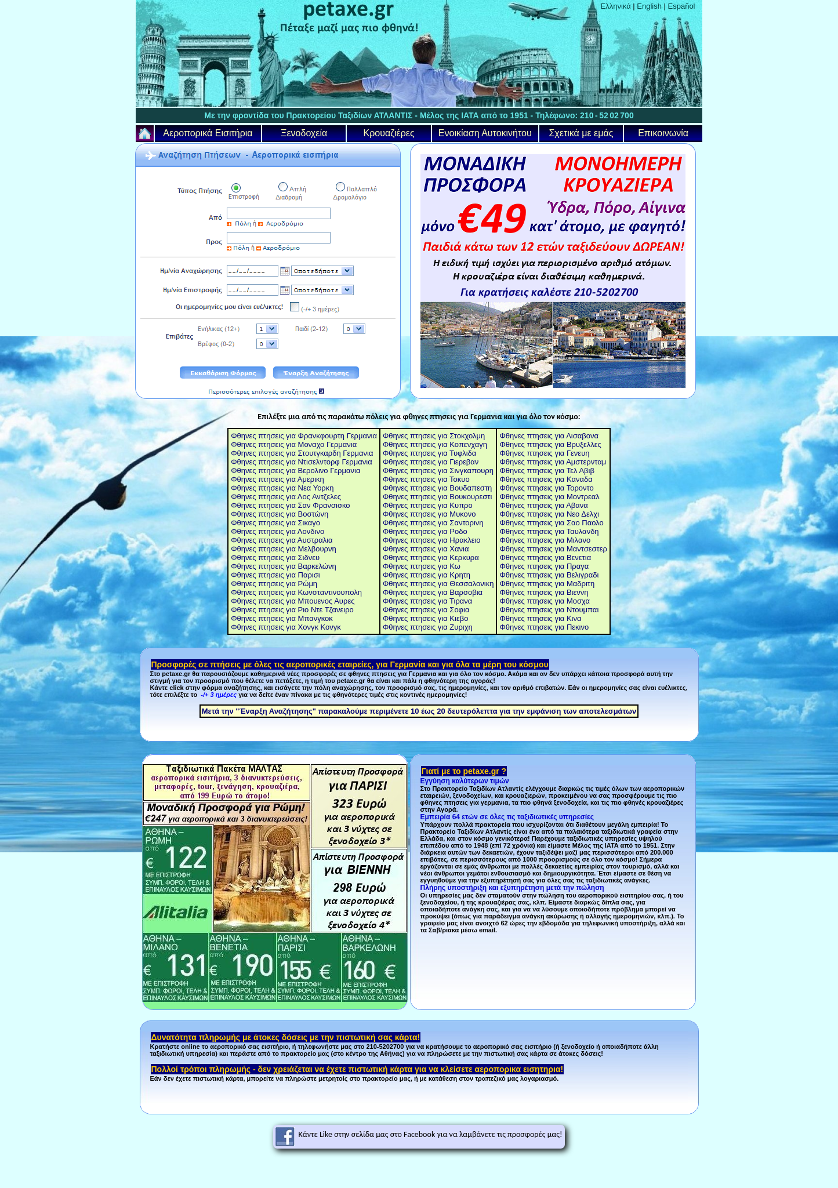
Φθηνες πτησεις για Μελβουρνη (283, 548)
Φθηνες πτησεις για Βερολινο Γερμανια (295, 470)
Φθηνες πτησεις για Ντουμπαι (548, 609)
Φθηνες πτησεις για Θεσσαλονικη (438, 583)
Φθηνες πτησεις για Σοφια (426, 609)
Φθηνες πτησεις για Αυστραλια (281, 540)
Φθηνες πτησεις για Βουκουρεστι (437, 496)
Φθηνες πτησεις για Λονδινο (277, 531)
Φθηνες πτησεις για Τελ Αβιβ (546, 470)
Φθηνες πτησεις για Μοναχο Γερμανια (294, 444)
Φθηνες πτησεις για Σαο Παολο (551, 522)
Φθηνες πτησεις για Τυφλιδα (429, 453)
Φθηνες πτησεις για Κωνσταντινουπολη (296, 592)
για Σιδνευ (302, 557)
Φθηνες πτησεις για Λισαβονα (548, 435)
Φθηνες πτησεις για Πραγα (544, 566)
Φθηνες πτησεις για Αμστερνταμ (552, 461)
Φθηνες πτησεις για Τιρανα (427, 601)
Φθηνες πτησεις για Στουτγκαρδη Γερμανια (302, 453)
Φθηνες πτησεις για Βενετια (545, 557)
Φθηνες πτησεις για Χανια (426, 548)
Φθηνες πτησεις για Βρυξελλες (550, 444)
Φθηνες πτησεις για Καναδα (545, 479)
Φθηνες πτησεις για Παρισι (275, 575)
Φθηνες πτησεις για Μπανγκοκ (282, 618)
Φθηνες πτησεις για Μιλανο (544, 540)
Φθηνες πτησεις (257, 557)
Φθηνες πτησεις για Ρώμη (274, 583)
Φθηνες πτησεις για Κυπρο (428, 505)
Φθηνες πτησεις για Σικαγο (275, 522)
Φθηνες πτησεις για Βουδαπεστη (437, 488)
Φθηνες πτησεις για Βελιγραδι (548, 575)
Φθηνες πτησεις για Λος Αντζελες (286, 496)
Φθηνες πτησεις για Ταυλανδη (548, 531)
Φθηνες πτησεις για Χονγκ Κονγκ (286, 627)
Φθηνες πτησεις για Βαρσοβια (433, 592)
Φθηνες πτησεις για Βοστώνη (279, 514)
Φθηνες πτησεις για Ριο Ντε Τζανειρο (292, 609)
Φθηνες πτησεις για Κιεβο (426, 618)
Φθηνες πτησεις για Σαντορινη (433, 522)
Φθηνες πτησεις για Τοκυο (426, 479)
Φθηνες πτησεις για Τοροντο (546, 488)
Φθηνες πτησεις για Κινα (540, 618)
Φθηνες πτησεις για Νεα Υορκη (282, 488)
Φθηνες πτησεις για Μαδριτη (546, 583)
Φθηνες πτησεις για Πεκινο (544, 627)
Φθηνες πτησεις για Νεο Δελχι (548, 514)
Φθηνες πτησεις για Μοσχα (544, 601)
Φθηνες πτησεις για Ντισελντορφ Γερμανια (301, 461)
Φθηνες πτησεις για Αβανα (543, 505)
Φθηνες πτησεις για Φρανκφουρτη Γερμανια (304, 435)
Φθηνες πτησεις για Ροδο (425, 531)
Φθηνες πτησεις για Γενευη (544, 453)
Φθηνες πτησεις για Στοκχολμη (434, 435)
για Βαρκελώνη (310, 566)
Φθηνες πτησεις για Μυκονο (429, 514)
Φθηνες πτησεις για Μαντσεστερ (553, 548)
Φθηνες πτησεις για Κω (421, 566)
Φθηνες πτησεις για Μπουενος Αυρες (292, 601)
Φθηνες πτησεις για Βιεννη (543, 592)
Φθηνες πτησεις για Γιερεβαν (430, 461)
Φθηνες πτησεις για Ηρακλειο (432, 540)
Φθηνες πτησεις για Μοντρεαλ (549, 496)
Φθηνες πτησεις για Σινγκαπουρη (438, 470)
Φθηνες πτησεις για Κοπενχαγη (435, 444)
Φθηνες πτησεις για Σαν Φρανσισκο (290, 505)
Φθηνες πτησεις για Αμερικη (277, 479)
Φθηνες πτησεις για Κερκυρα (431, 557)
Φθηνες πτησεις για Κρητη (426, 575)
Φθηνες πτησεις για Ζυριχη (428, 627)
